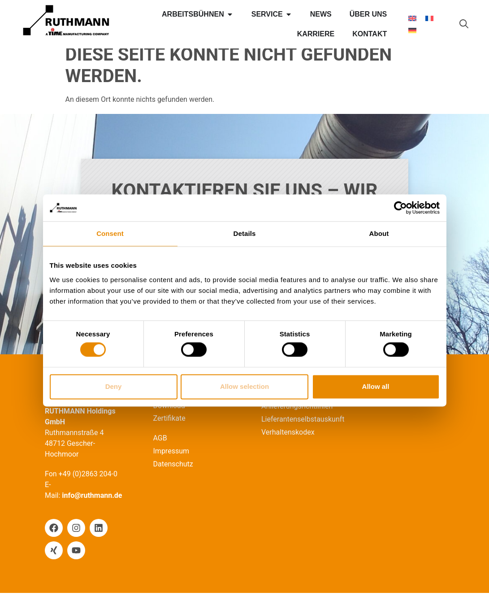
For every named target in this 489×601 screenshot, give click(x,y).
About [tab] (379, 233)
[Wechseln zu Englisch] (412, 18)
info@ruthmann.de (92, 503)
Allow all (375, 386)
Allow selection (244, 386)
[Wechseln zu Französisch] (429, 18)
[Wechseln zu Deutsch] (412, 30)
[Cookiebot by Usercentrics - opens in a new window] (400, 207)
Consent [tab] (110, 233)
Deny (113, 386)
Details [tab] (245, 233)
